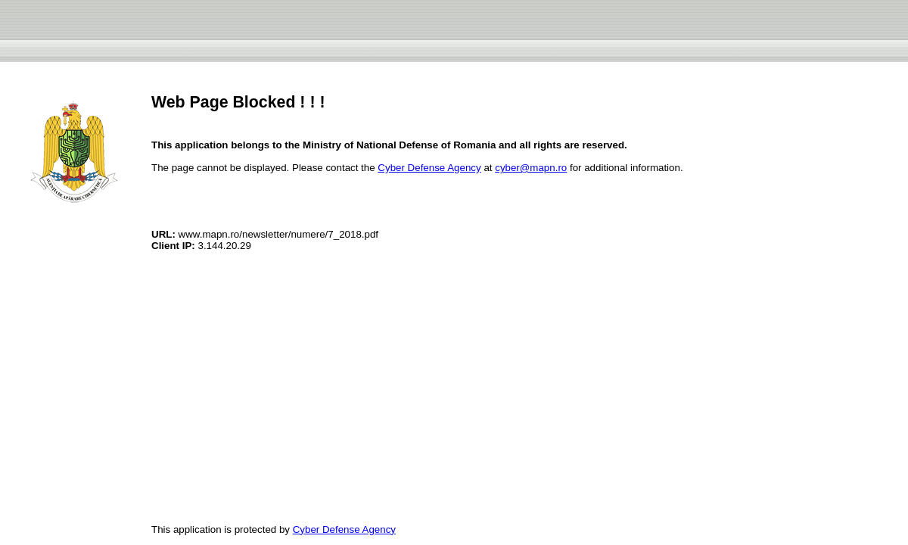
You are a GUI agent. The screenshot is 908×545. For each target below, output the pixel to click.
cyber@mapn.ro (531, 167)
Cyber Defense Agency (429, 167)
